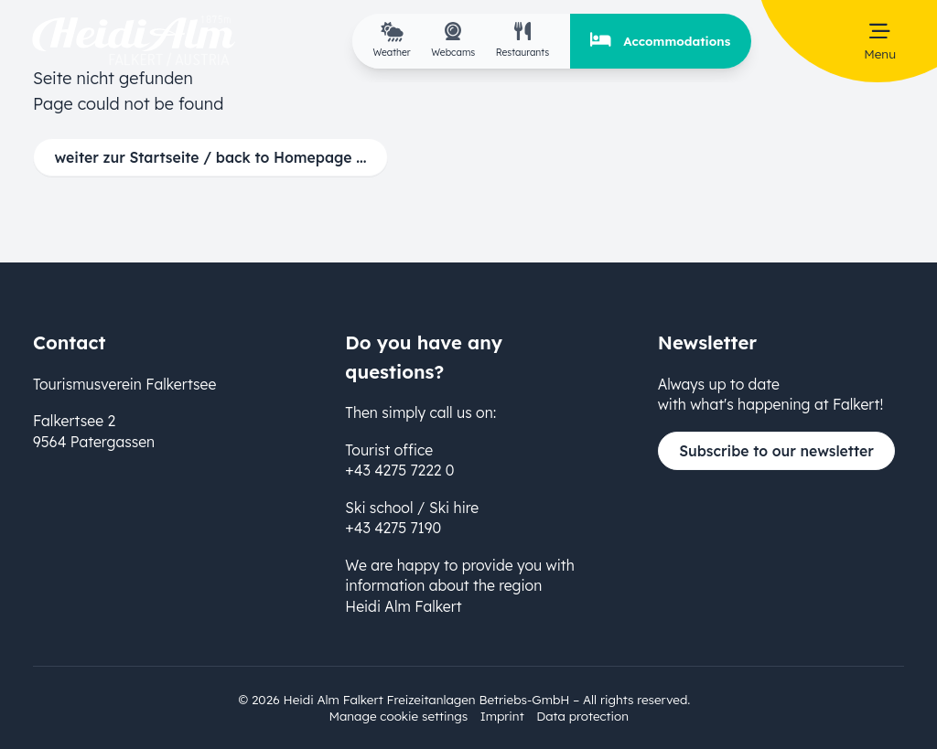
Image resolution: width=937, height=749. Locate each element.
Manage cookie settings (398, 715)
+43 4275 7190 (393, 528)
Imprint (502, 715)
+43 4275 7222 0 (399, 470)
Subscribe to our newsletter (776, 451)
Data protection (582, 715)
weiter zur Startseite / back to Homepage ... (211, 157)
